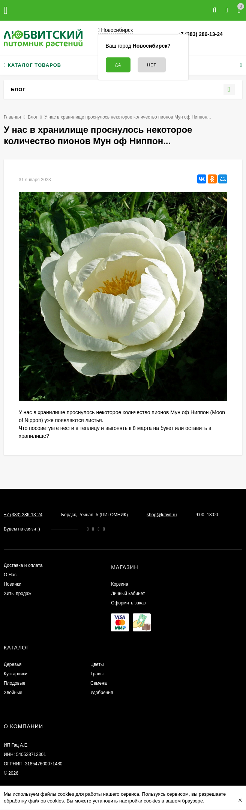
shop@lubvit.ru (162, 514)
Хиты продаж (17, 593)
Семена (98, 683)
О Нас (10, 574)
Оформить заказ (128, 603)
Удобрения (101, 692)
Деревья (12, 664)
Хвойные (13, 692)
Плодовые (15, 683)
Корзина (119, 584)
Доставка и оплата (23, 565)
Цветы (97, 664)
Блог (33, 117)
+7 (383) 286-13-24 (200, 34)
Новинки (12, 584)
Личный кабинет (128, 593)
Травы (97, 673)
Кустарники (15, 673)
